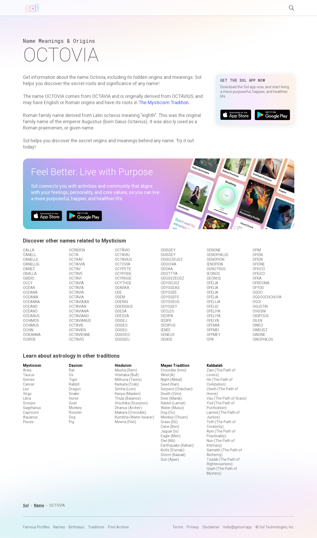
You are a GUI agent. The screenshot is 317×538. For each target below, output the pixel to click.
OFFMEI (213, 330)
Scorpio (29, 403)
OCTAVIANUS (80, 320)
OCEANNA (31, 302)
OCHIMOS (31, 320)
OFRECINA (261, 283)
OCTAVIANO (79, 316)
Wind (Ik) (168, 375)
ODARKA (122, 288)
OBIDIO (28, 278)
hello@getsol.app (237, 527)
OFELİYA (214, 316)
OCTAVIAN (77, 306)
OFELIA (212, 292)
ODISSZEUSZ (172, 259)
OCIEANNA (32, 335)
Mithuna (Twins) (128, 379)
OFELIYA (213, 311)
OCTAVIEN (77, 330)
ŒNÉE (166, 330)
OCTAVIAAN (79, 302)
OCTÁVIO (122, 250)
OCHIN (28, 330)
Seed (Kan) (170, 384)
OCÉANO (30, 311)
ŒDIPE (166, 320)
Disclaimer (211, 527)
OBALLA (30, 273)
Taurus (28, 375)
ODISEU (121, 330)
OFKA (257, 278)
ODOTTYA (169, 273)
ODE (118, 292)
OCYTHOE (123, 283)
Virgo (27, 394)
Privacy (193, 527)
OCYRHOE (123, 278)
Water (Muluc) (172, 408)
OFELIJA (213, 302)
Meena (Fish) (125, 422)
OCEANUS (31, 316)
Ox (71, 375)
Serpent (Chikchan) (177, 389)
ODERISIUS (124, 306)
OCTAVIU (122, 255)
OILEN (257, 320)
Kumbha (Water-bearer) (134, 417)
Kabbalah (215, 365)
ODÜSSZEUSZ (172, 278)
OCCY (28, 283)
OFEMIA (213, 325)
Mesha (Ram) (126, 370)
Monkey (75, 408)
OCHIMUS (31, 325)
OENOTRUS (216, 269)
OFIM (257, 250)
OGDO (257, 292)
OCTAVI (75, 278)
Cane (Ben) (170, 426)
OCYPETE (123, 269)
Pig (71, 422)
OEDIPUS (168, 325)
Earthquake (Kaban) (177, 445)
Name (39, 505)
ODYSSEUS (170, 302)
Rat (72, 370)
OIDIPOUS (261, 316)
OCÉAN (29, 288)
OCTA (74, 255)
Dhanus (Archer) (128, 408)
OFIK (210, 339)
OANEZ (29, 269)
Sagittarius (32, 408)
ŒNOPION (215, 264)
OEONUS (214, 278)
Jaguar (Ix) (169, 431)
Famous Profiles (36, 527)
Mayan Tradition (175, 365)
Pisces (28, 422)
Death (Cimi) (171, 394)
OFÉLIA (212, 297)
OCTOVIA (122, 264)
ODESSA (122, 316)
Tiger (73, 379)
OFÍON (258, 259)
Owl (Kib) (168, 441)
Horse (74, 398)
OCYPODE (123, 273)
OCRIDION (77, 250)
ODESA (121, 311)
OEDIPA (167, 316)
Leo (26, 389)
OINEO (258, 325)
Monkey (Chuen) (174, 417)
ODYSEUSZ (170, 283)
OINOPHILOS (263, 339)
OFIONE (259, 264)
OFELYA (213, 320)
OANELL (29, 255)
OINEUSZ (260, 330)
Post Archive (118, 527)
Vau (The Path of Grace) (227, 398)
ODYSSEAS (170, 288)
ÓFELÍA (212, 288)
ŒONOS (213, 273)
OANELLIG (31, 264)
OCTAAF (76, 259)
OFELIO (212, 306)
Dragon (75, 389)
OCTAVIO (76, 339)
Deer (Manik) (171, 398)
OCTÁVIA (76, 297)
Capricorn (31, 412)
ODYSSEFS (170, 297)
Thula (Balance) (128, 398)
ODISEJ (121, 320)
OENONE (214, 250)
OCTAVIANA (79, 311)
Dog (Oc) (168, 412)
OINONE (259, 335)
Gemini (28, 379)
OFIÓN (258, 255)
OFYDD (258, 288)
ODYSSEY (169, 306)
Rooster (75, 412)
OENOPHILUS (217, 255)
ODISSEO (122, 335)
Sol (26, 505)
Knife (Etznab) (172, 450)
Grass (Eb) (169, 422)
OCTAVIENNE (79, 335)
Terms (177, 527)
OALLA (28, 250)
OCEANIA (30, 297)
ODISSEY (168, 250)
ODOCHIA (168, 264)
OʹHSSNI (259, 311)
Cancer (29, 384)
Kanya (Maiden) (128, 394)
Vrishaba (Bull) (127, 375)
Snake (74, 394)
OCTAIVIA (77, 264)
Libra (27, 398)
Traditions (96, 527)
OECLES (167, 311)
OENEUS (168, 335)
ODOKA (167, 269)
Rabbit (74, 384)
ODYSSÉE (169, 292)
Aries (27, 370)
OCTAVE (76, 273)
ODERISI (121, 302)
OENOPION (215, 259)
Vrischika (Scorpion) (131, 403)
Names (59, 527)
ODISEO (121, 325)
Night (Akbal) (171, 379)
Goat (73, 403)
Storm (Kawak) (173, 455)
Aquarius (30, 417)
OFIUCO (259, 269)
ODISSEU (122, 339)
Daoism (75, 365)
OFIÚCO (259, 273)
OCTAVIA (76, 292)
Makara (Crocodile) (130, 412)
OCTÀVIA (76, 288)
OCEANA (30, 292)
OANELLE (30, 259)
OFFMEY (213, 335)
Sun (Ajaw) (170, 459)
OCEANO (30, 306)
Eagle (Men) (171, 436)
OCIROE (29, 339)
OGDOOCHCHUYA (267, 297)
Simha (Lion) (125, 389)
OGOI (257, 302)
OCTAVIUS (123, 259)
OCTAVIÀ (76, 283)
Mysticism (32, 365)
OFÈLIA (212, 283)
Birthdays (76, 527)
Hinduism (123, 365)
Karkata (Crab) (127, 384)
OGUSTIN (260, 306)
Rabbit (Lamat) (173, 403)
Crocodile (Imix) (173, 370)
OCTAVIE (76, 325)
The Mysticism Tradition (164, 102)
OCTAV (75, 269)
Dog (72, 417)
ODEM (120, 297)
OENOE (166, 339)
